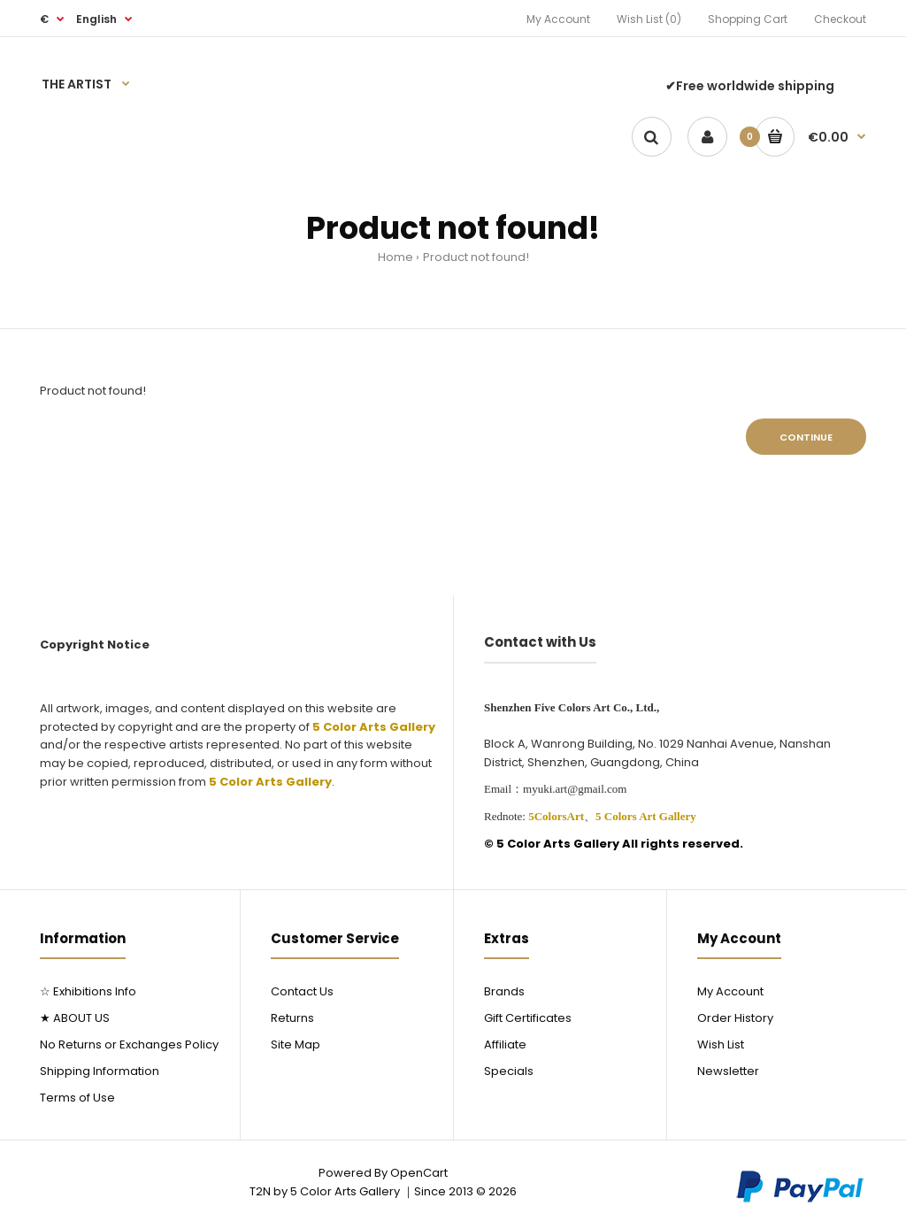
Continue (806, 437)
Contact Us (302, 991)
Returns (292, 1018)
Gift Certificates (528, 1018)
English (96, 19)
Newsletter (728, 1071)
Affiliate (505, 1044)
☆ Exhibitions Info (88, 991)
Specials (509, 1071)
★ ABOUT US (75, 1018)
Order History (735, 1018)
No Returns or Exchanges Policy (129, 1044)
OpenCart (419, 1172)
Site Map (295, 1044)
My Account (558, 19)
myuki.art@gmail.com (574, 788)
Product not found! (476, 257)
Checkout (840, 19)
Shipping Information (99, 1071)
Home (395, 257)
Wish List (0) (649, 19)
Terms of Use (77, 1097)
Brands (504, 991)
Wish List (720, 1044)
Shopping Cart (747, 19)
